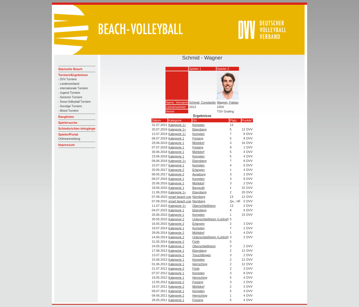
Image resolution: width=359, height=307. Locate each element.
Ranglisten (66, 116)
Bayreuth (198, 187)
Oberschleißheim (204, 205)
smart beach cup (179, 196)
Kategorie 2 (176, 169)
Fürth (196, 241)
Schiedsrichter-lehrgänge (77, 128)
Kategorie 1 (176, 138)
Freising (197, 138)
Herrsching (199, 264)
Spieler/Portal (68, 134)
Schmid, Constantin (202, 102)
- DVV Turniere (67, 79)
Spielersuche (67, 122)
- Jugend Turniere (69, 92)
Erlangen (198, 169)
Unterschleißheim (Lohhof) (210, 219)
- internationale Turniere (73, 88)
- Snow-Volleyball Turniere (74, 101)
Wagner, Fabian (227, 102)
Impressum (66, 144)
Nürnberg (198, 196)
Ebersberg (199, 129)
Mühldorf (198, 143)
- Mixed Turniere (68, 110)
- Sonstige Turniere (70, 106)
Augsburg (199, 174)
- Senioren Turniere (70, 97)
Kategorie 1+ (177, 125)
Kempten (198, 125)
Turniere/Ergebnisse (73, 75)
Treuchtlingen (201, 255)
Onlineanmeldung (69, 138)
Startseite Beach (70, 69)
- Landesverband (68, 83)
